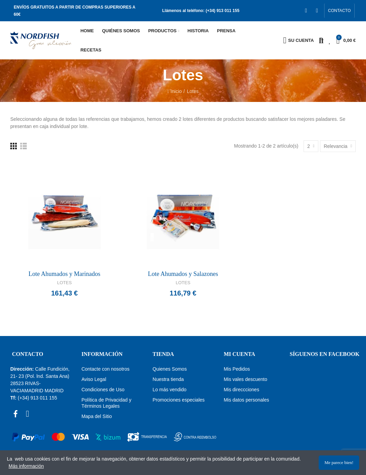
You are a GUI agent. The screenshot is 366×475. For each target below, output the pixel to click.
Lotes (64, 282)
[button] (339, 10)
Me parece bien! (338, 462)
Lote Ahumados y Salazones (183, 273)
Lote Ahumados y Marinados (64, 273)
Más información (26, 466)
